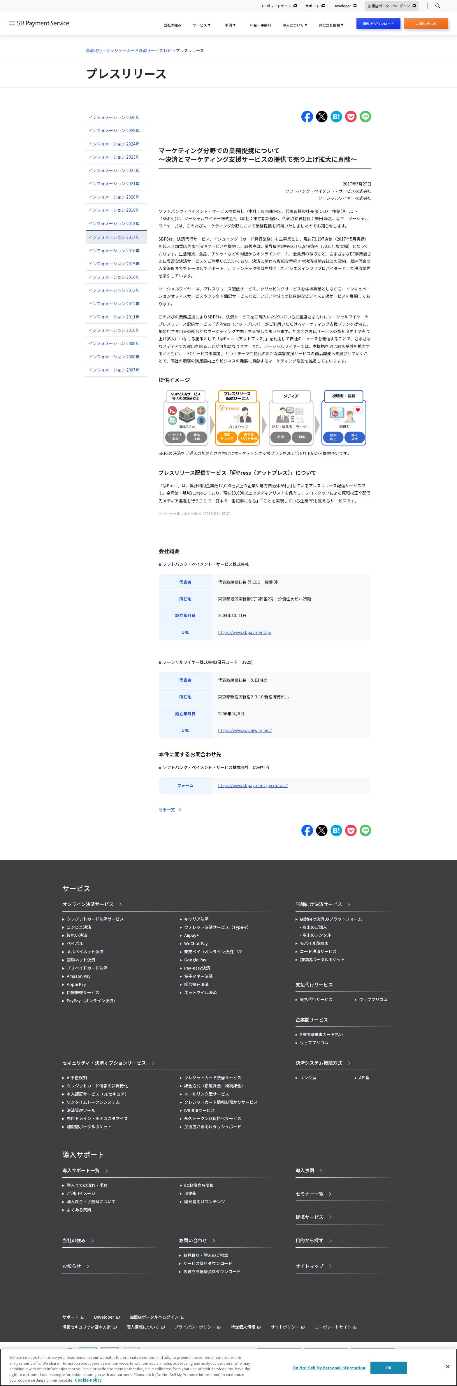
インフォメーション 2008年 (114, 357)
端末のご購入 (315, 927)
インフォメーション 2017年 (114, 237)
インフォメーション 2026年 (114, 117)
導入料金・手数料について (91, 1201)
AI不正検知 (77, 1077)
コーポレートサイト (275, 5)
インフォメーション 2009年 (114, 343)
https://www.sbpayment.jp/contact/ (253, 785)
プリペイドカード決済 (87, 968)
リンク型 (308, 1077)
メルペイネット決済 (85, 951)
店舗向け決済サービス (319, 903)
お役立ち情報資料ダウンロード (211, 1271)
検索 (435, 6)
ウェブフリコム (373, 999)
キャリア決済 (196, 919)
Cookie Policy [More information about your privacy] (88, 1380)
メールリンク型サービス (206, 1094)
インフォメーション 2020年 (114, 197)
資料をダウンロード (378, 23)
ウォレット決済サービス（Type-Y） (217, 927)
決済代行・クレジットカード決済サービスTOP (129, 50)
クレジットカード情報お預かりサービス (221, 1102)
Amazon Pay (79, 976)
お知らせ (71, 1265)
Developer (342, 5)
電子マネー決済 (198, 976)
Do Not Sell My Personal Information (329, 1368)
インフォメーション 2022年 (114, 170)
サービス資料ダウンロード (207, 1263)
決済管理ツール (81, 1110)
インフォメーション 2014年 (114, 277)
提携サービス (310, 1216)
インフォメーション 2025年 (114, 130)
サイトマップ (310, 1265)
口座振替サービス (83, 992)
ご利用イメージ (81, 1193)
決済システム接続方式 (319, 1062)
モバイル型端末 (314, 943)
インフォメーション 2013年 (114, 290)
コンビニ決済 (79, 927)
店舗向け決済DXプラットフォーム (331, 919)
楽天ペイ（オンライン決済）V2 (213, 951)
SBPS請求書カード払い (321, 1034)
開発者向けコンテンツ (204, 1201)
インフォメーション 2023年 (114, 157)
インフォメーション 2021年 (114, 183)
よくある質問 (79, 1209)
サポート (312, 5)
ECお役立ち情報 (199, 1185)
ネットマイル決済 (200, 992)
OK (388, 1368)
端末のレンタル (317, 935)
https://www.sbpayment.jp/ (244, 632)
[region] (228, 1367)
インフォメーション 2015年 (114, 264)
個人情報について (142, 1327)
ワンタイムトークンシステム (93, 1102)
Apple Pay (76, 984)
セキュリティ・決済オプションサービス (104, 1062)
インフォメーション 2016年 (114, 250)
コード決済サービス (318, 951)
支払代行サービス (316, 999)
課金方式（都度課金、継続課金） (214, 1086)
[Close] (447, 1366)
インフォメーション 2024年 (114, 144)
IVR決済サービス (199, 1110)
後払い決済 (77, 935)
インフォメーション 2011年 (114, 317)
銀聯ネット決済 (81, 960)
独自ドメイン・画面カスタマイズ (97, 1118)
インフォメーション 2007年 (114, 370)
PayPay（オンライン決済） (92, 1000)
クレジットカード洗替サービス (212, 1077)
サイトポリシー (285, 1327)
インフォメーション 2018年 (114, 223)
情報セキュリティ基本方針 (86, 1327)
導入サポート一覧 (81, 1170)
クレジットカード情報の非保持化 (97, 1086)
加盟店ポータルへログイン (389, 5)
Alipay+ (191, 935)
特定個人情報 (243, 1327)
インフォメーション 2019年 (114, 210)
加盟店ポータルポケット (89, 1126)
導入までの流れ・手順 (87, 1185)
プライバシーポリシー (195, 1327)
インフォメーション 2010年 (114, 330)
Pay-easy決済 (197, 968)
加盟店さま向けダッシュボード (212, 1126)
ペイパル (75, 943)
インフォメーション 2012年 (114, 303)
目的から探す (310, 1240)
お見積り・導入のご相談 (205, 1255)
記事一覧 (167, 809)
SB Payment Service (39, 24)
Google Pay (195, 960)
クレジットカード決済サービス (95, 919)
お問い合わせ (426, 25)
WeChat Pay (196, 943)
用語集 (190, 1193)
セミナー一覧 (310, 1193)
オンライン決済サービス (88, 903)
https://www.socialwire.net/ (245, 730)
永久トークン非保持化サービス (212, 1118)
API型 (364, 1077)
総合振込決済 (196, 984)
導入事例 (305, 1170)
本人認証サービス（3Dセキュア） (98, 1094)
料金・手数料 (260, 24)
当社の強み (172, 24)
